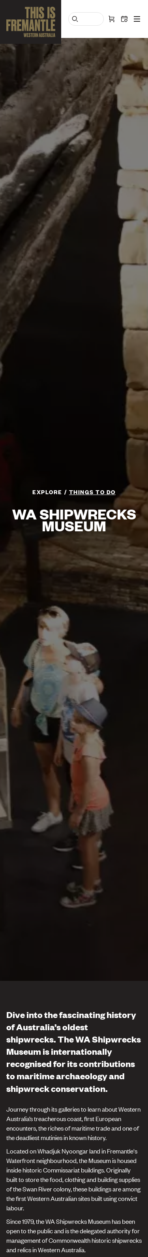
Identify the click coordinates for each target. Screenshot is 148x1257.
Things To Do (92, 491)
